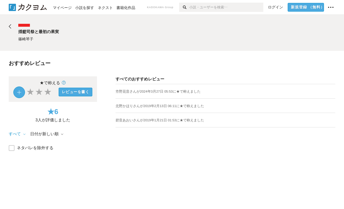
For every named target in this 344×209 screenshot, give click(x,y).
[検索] (184, 7)
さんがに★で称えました (165, 91)
